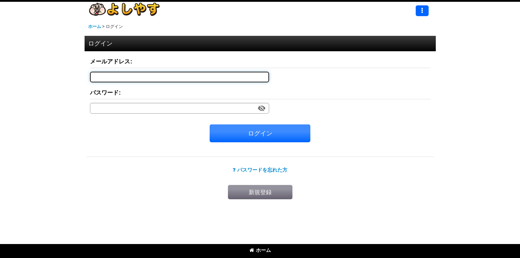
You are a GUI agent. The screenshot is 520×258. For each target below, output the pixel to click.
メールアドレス (110, 61)
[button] (422, 10)
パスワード (104, 92)
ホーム (260, 250)
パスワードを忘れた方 (260, 170)
